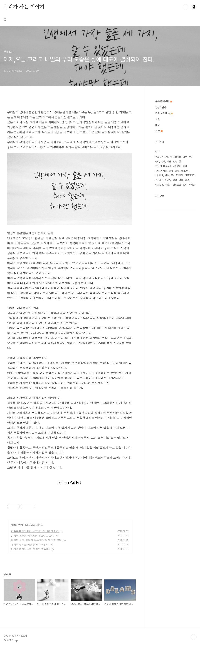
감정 (181, 180)
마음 (169, 161)
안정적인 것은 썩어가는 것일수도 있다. (32, 535)
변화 (171, 170)
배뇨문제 (159, 184)
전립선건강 (190, 175)
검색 (185, 7)
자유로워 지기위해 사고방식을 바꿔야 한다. (35, 531)
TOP (194, 637)
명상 (185, 157)
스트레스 (159, 180)
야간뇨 (168, 180)
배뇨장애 (177, 166)
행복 (177, 170)
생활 (157, 119)
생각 (185, 184)
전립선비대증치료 (173, 157)
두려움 (192, 184)
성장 (175, 180)
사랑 (167, 184)
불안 (187, 180)
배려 (167, 175)
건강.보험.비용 (163, 113)
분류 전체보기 (163, 101)
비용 (157, 125)
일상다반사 (17, 524)
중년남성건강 (177, 175)
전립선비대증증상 (163, 166)
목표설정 (159, 157)
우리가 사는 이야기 (24, 6)
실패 (163, 161)
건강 (158, 131)
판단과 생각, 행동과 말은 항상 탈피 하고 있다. (36, 540)
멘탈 (191, 157)
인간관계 (159, 175)
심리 (157, 161)
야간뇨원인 (176, 184)
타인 (185, 166)
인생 (175, 161)
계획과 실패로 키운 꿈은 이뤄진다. (30, 544)
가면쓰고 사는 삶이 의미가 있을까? (30, 549)
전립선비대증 (161, 170)
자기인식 (185, 170)
